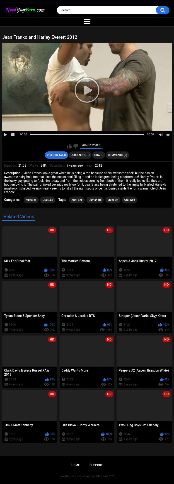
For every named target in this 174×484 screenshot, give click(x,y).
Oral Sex (47, 200)
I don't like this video (75, 146)
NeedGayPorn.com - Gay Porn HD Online (84, 476)
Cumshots (95, 200)
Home (75, 465)
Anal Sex (76, 200)
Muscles (31, 200)
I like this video (69, 146)
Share (98, 155)
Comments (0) (117, 155)
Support (96, 465)
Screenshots (80, 155)
